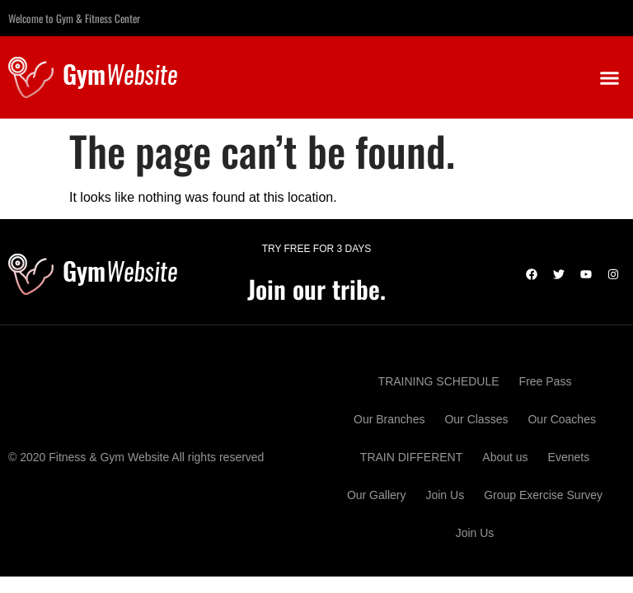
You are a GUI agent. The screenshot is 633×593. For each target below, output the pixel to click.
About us (505, 457)
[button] (609, 77)
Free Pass (545, 381)
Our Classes (476, 419)
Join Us (444, 495)
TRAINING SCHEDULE (438, 381)
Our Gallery (376, 495)
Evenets (569, 457)
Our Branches (389, 419)
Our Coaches (561, 419)
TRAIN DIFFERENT (411, 457)
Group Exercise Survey (543, 495)
